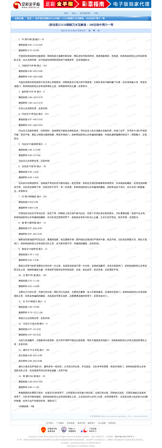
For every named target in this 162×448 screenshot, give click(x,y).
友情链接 (71, 423)
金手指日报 (85, 13)
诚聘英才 (91, 423)
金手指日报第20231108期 (47, 18)
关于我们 (49, 423)
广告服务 (60, 423)
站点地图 (102, 423)
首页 (66, 13)
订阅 (96, 13)
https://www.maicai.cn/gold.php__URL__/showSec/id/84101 (124, 416)
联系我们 (112, 423)
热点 (74, 13)
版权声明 (81, 423)
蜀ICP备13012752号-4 (124, 437)
